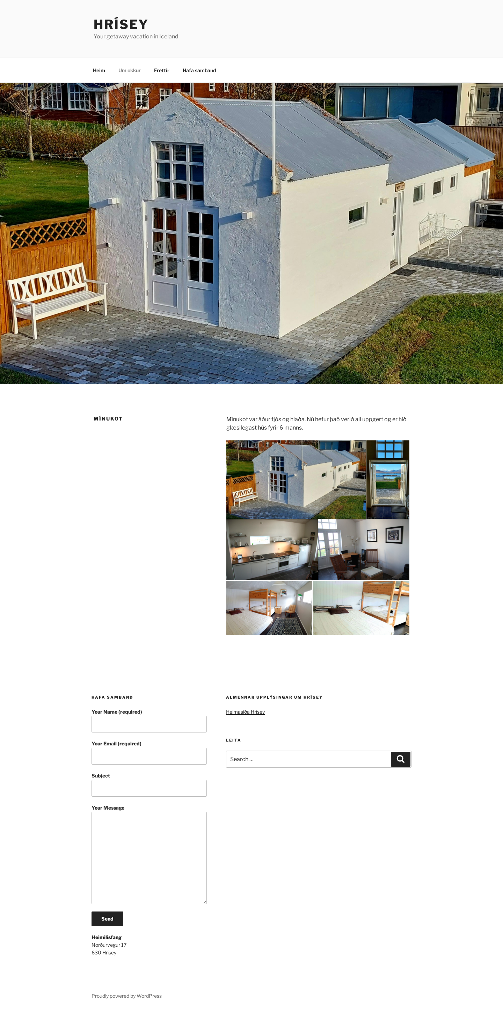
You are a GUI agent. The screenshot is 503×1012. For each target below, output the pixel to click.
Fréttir (161, 70)
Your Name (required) (149, 721)
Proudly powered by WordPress (127, 996)
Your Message (149, 854)
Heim (99, 70)
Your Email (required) (149, 753)
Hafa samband (199, 70)
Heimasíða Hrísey (245, 712)
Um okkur (129, 70)
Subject (149, 785)
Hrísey (121, 24)
